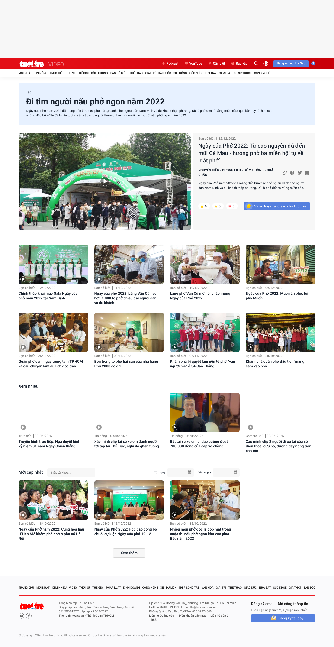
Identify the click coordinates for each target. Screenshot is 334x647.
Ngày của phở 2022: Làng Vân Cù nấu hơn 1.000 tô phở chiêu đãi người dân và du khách (125, 298)
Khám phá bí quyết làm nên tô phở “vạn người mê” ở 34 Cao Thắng (202, 363)
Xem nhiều (28, 386)
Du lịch (171, 587)
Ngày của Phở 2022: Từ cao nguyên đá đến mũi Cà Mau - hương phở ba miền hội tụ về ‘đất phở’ (251, 153)
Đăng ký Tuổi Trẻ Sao (291, 63)
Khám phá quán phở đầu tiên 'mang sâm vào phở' (275, 363)
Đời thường (99, 73)
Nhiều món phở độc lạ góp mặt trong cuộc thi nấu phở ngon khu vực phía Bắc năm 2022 (200, 534)
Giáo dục (250, 587)
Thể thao (136, 73)
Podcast (170, 63)
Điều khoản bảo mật (192, 616)
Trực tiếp (57, 73)
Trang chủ (26, 587)
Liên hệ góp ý (219, 616)
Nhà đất (265, 587)
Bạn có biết (118, 73)
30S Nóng (180, 73)
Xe (162, 587)
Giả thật (295, 587)
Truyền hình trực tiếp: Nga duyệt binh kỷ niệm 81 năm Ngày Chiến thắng (49, 443)
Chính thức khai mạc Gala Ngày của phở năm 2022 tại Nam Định (48, 295)
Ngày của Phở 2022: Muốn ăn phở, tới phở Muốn (277, 295)
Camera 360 (227, 73)
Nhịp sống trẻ (189, 587)
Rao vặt (239, 63)
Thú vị (70, 73)
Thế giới (83, 73)
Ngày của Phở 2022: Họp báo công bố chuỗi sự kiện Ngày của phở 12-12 (125, 531)
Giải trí (150, 73)
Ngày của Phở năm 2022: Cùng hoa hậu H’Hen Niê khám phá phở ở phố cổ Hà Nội (51, 534)
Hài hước (164, 73)
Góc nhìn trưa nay (202, 73)
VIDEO (56, 64)
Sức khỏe (245, 73)
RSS (154, 620)
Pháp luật (113, 587)
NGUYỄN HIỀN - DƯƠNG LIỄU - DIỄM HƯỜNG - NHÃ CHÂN (235, 172)
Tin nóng (40, 73)
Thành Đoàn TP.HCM (100, 616)
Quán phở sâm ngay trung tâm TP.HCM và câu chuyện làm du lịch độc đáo (51, 363)
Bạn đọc (309, 587)
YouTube (193, 63)
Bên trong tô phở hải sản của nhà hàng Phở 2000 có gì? (126, 363)
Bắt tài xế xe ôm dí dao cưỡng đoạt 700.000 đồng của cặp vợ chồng (199, 443)
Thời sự (84, 587)
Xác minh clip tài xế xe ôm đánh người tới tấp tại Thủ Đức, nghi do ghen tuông (126, 443)
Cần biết (216, 63)
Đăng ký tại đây (290, 618)
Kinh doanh (131, 587)
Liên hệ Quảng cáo (161, 616)
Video (73, 587)
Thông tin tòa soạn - (72, 616)
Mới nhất (25, 73)
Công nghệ (262, 73)
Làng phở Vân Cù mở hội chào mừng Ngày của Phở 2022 (200, 295)
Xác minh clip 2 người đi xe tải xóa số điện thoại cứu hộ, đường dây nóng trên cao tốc (279, 446)
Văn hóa (208, 587)
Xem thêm (129, 553)
